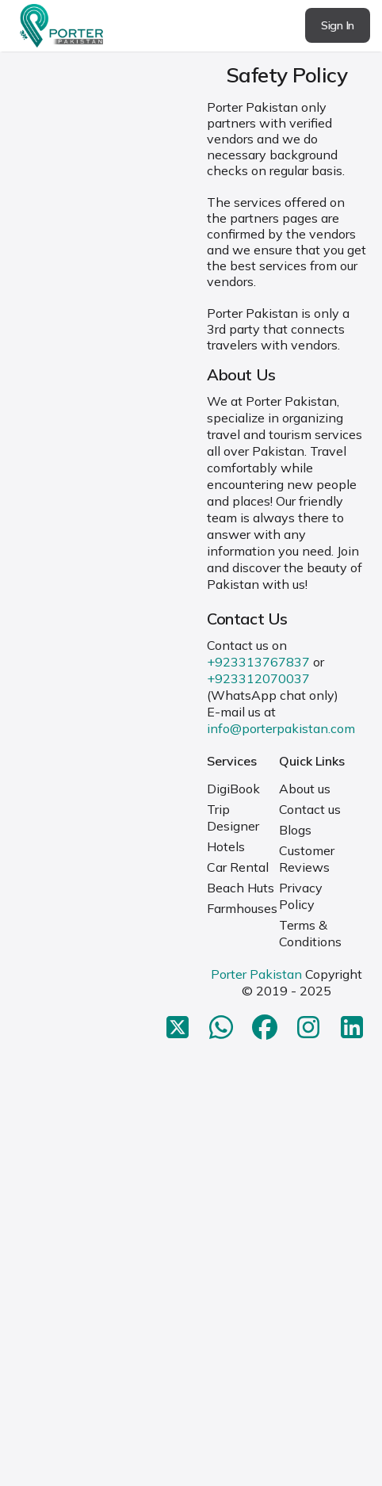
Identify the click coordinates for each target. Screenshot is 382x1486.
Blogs (295, 830)
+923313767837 (258, 662)
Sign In (337, 25)
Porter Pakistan (256, 974)
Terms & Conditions (310, 933)
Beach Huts (240, 888)
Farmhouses (242, 908)
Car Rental (238, 867)
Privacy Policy (301, 896)
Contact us (310, 809)
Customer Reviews (306, 858)
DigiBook (233, 788)
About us (304, 788)
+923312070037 (258, 678)
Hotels (226, 846)
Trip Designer (233, 817)
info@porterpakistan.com (281, 728)
